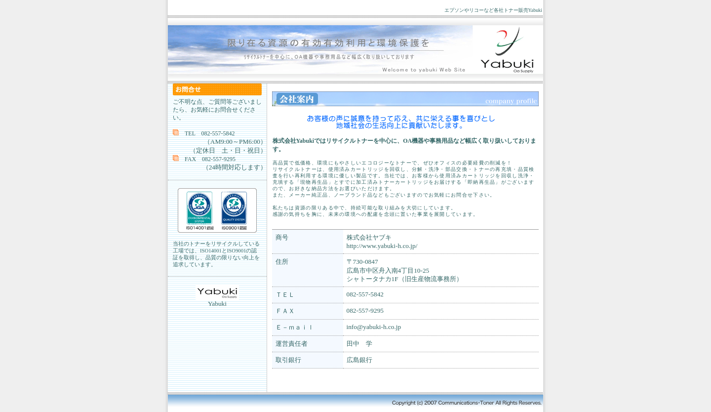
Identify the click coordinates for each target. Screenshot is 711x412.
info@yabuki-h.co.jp (374, 326)
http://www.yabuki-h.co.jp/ (382, 245)
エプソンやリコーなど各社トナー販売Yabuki (493, 10)
